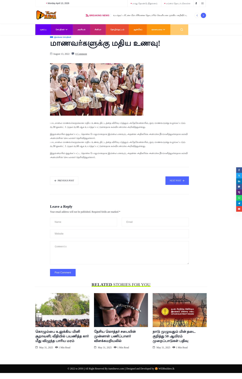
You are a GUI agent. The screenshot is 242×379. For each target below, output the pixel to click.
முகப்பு (43, 29)
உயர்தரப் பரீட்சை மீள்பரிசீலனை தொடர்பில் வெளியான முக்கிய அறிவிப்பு (150, 15)
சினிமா (98, 29)
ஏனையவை (158, 29)
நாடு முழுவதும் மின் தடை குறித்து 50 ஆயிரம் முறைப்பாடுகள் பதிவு (174, 342)
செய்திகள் (62, 29)
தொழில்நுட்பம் (117, 29)
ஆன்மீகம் (137, 29)
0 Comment (81, 59)
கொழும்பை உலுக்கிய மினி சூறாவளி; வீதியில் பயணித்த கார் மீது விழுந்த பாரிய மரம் (62, 342)
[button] (197, 15)
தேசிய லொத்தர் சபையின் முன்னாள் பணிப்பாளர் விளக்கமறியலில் (115, 342)
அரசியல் (81, 29)
